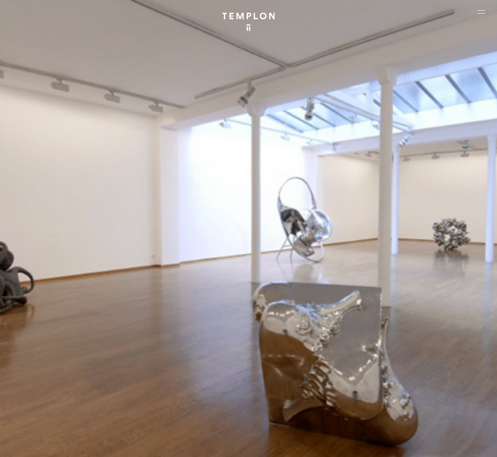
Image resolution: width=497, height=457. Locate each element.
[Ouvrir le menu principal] (481, 11)
